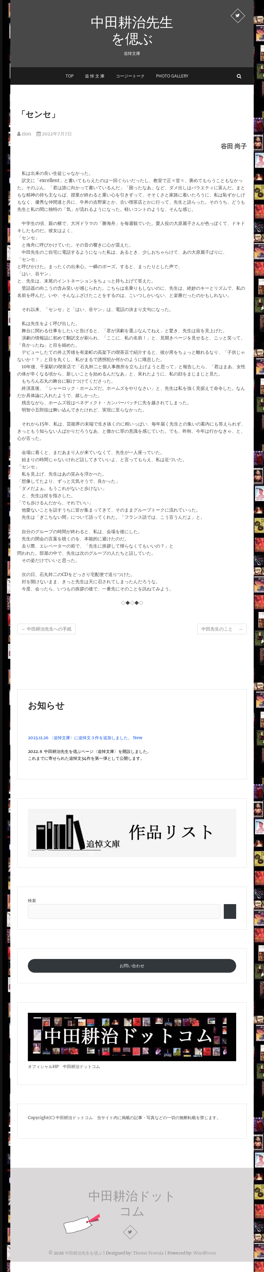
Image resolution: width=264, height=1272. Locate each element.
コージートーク (130, 76)
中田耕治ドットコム (132, 1203)
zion (24, 134)
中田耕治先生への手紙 (46, 629)
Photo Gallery (172, 76)
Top (70, 76)
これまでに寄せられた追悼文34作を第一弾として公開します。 (86, 758)
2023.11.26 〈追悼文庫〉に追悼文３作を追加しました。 (80, 737)
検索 (32, 900)
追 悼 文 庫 (94, 76)
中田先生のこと (222, 629)
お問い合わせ (132, 965)
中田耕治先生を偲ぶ (132, 30)
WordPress (205, 1253)
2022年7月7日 (54, 134)
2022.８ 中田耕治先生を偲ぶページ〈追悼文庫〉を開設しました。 (89, 751)
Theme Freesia (148, 1253)
